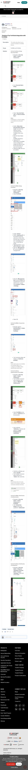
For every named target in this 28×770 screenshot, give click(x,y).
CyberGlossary (4, 707)
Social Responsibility (6, 718)
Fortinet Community (20, 694)
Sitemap (3, 721)
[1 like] (6, 631)
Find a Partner (18, 656)
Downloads (3, 705)
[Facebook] (16, 705)
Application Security (6, 663)
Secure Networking (5, 653)
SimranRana (7, 23)
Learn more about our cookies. (15, 761)
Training (3, 694)
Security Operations (6, 660)
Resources (3, 697)
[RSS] (23, 709)
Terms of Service (7, 752)
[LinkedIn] (16, 709)
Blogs (16, 691)
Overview (3, 674)
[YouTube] (23, 705)
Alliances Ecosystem (20, 653)
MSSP (2, 679)
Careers (3, 710)
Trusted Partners (19, 673)
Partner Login (18, 661)
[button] (1, 2)
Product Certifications (20, 675)
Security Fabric (11, 629)
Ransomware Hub (5, 699)
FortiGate (4, 16)
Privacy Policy (6, 754)
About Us (3, 691)
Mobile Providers (5, 682)
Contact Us (17, 701)
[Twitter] (20, 705)
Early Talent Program (6, 713)
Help (18, 2)
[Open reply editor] (14, 637)
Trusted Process (19, 670)
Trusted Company (19, 667)
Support (3, 702)
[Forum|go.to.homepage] (7, 2)
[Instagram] (20, 709)
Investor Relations (5, 715)
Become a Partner (19, 658)
